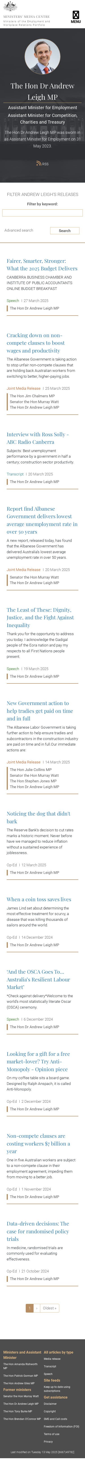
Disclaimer (50, 1403)
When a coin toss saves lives (42, 922)
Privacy (48, 1441)
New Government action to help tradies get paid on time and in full (42, 745)
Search (65, 230)
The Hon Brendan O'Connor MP (22, 1419)
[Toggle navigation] (76, 14)
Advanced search (18, 230)
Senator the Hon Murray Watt (21, 1396)
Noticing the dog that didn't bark (42, 843)
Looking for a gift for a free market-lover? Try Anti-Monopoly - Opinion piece (42, 1081)
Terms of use (51, 1434)
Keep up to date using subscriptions (57, 1389)
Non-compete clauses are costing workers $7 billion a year (42, 1166)
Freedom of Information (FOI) (61, 1426)
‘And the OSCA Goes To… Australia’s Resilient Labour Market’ (42, 999)
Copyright (50, 1411)
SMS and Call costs (55, 1419)
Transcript (50, 1366)
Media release (52, 1358)
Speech (48, 1374)
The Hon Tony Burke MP (17, 1411)
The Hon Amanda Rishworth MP (20, 1366)
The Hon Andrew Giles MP (19, 1383)
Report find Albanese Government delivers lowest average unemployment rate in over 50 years (42, 546)
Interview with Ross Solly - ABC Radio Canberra (42, 458)
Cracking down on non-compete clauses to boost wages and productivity (42, 371)
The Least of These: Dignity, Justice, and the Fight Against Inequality (42, 643)
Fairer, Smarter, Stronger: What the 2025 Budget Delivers (42, 285)
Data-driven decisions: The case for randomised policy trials (42, 1251)
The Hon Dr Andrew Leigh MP (21, 1403)
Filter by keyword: (42, 204)
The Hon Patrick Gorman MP (20, 1375)
